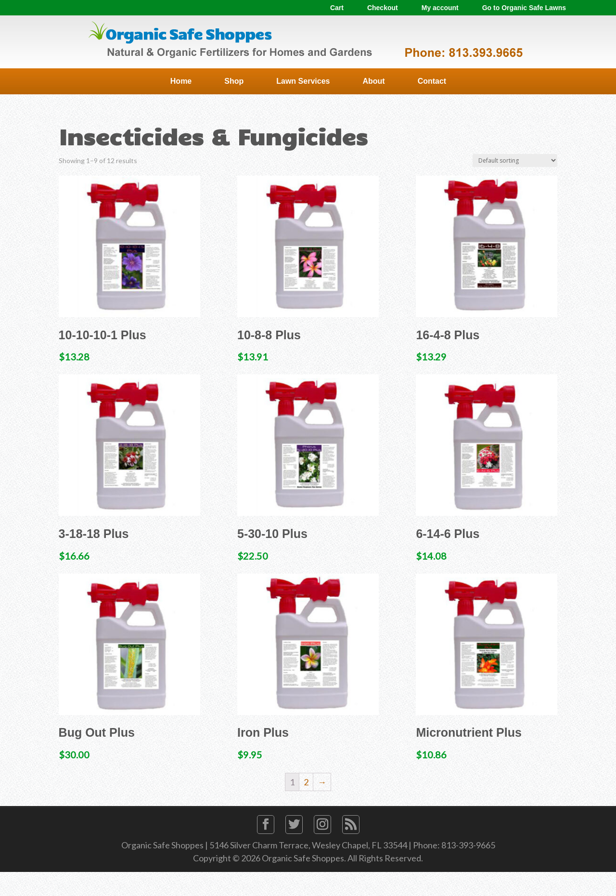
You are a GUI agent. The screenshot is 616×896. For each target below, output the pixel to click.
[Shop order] (515, 160)
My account (440, 8)
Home (181, 81)
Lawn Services (303, 81)
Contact (432, 81)
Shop (234, 81)
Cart (337, 8)
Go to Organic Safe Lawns (524, 8)
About (373, 81)
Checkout (382, 8)
